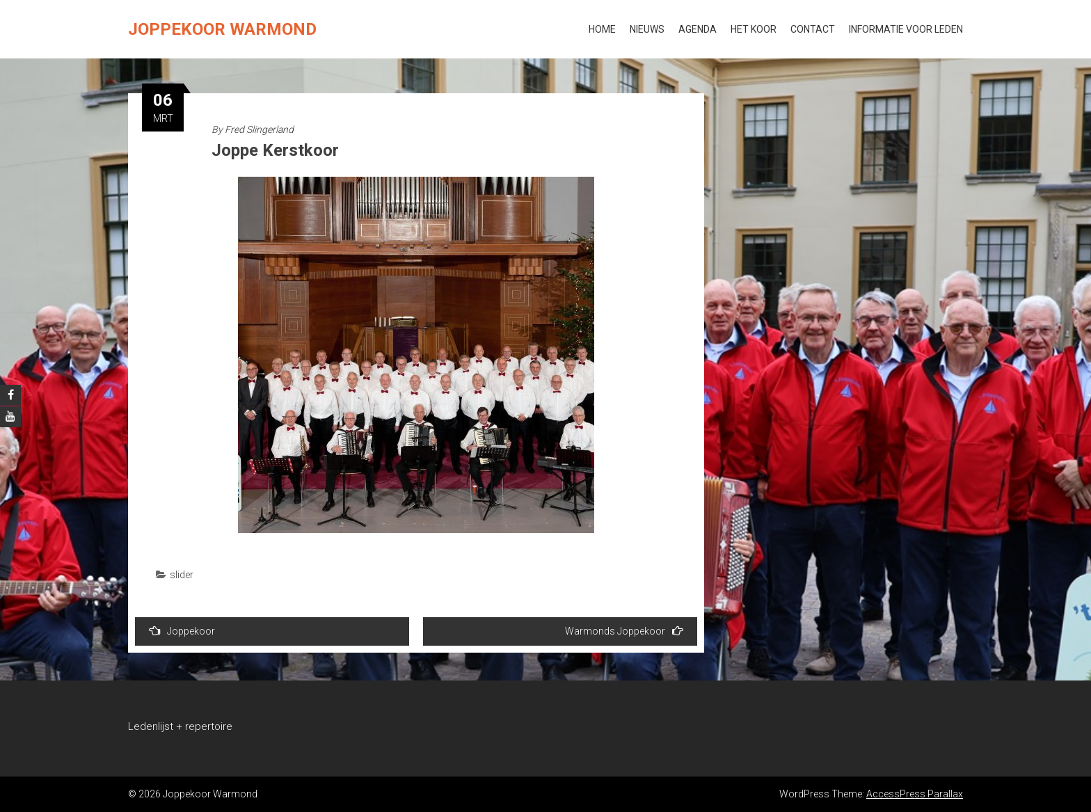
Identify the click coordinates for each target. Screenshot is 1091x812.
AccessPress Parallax (914, 793)
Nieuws (647, 29)
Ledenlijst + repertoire (180, 726)
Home (602, 29)
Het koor (754, 29)
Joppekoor (182, 631)
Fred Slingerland (259, 129)
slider (181, 574)
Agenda (697, 29)
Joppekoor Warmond (222, 29)
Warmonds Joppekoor (624, 631)
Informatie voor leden (906, 29)
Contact (812, 29)
